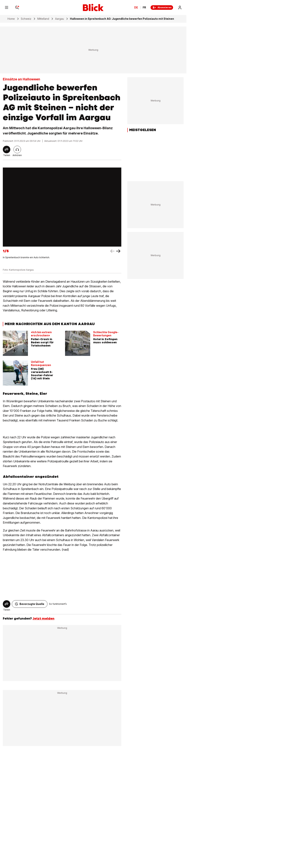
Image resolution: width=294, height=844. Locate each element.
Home (11, 18)
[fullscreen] (62, 207)
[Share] (6, 149)
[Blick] (93, 7)
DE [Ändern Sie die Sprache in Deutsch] (136, 7)
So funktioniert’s (58, 603)
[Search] (17, 7)
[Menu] (6, 7)
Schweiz (26, 18)
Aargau (59, 18)
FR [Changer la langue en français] (144, 7)
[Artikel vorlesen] (17, 149)
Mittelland (43, 18)
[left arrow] (118, 251)
